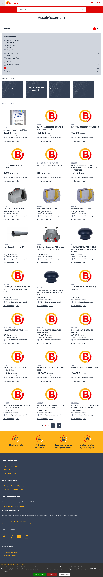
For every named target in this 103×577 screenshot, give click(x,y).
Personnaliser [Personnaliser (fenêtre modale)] (64, 574)
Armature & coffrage (12, 58)
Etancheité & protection (13, 64)
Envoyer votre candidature (14, 506)
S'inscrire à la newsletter (17, 521)
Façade (8, 61)
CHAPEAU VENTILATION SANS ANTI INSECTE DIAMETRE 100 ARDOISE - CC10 (50, 292)
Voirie (8, 71)
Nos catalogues (10, 473)
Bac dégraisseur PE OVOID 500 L (15, 208)
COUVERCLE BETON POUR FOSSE (16, 330)
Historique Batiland (11, 466)
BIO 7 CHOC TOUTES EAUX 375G (49, 165)
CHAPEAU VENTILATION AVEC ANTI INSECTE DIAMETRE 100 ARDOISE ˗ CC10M (84, 249)
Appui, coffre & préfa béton (13, 54)
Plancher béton (11, 50)
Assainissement (11, 68)
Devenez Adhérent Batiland (14, 486)
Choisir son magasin (11, 141)
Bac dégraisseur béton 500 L (81, 208)
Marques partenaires (11, 552)
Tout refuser (52, 574)
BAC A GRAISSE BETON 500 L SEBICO (85, 127)
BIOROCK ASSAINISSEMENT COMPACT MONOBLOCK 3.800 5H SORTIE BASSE (84, 167)
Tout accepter (39, 574)
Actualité (7, 470)
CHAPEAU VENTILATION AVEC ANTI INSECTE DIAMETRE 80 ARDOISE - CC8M (16, 289)
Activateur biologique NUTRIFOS (15, 130)
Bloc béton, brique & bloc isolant (12, 41)
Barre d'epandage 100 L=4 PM (14, 247)
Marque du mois (10, 555)
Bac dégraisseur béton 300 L (48, 208)
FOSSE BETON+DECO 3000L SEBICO (84, 368)
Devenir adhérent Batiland (13, 489)
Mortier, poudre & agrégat (11, 46)
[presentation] (2, 3)
